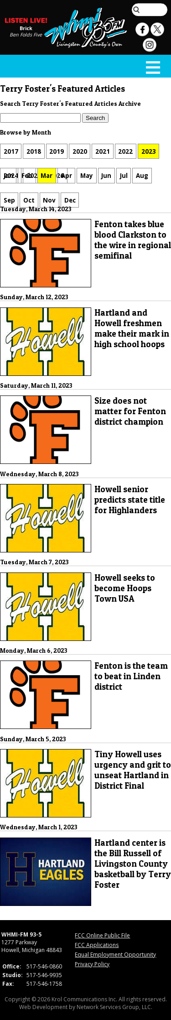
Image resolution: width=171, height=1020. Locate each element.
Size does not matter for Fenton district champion (130, 411)
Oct (29, 200)
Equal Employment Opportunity (115, 954)
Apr (66, 176)
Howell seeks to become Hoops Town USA (124, 588)
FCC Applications (97, 945)
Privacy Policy (92, 964)
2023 (148, 151)
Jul (124, 176)
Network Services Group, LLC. (114, 1007)
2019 (56, 151)
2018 (33, 151)
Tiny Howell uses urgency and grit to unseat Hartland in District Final (132, 770)
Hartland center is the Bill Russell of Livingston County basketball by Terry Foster (132, 864)
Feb (26, 176)
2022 (125, 151)
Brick (26, 28)
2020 (80, 151)
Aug (142, 176)
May (86, 176)
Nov (49, 200)
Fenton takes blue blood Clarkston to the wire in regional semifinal (132, 240)
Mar (46, 176)
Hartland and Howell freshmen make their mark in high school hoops (131, 328)
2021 (102, 151)
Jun (106, 176)
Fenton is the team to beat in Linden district (131, 676)
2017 (11, 151)
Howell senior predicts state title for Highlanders (129, 499)
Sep (9, 200)
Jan (8, 176)
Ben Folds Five (26, 34)
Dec (70, 200)
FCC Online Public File (102, 935)
